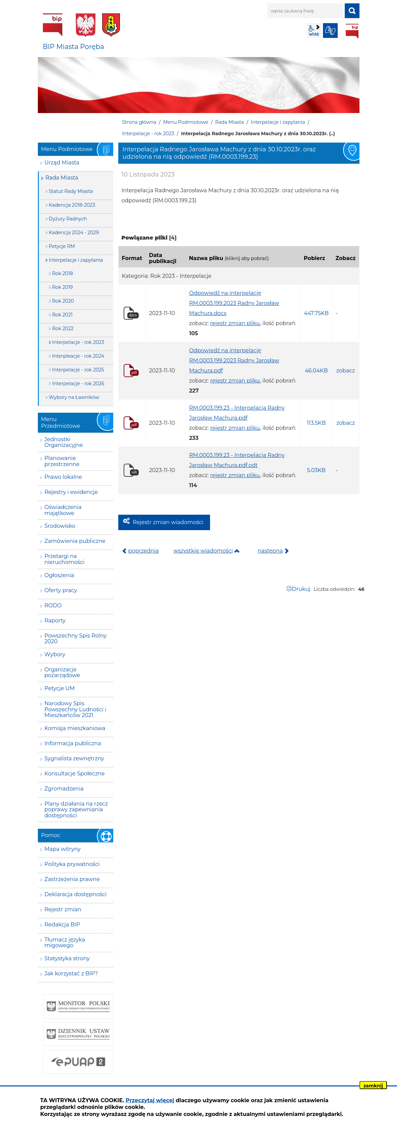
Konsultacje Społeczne (75, 773)
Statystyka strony (67, 958)
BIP (352, 31)
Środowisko (60, 526)
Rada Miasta (229, 122)
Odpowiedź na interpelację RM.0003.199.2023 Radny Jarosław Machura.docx (234, 303)
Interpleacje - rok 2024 (78, 356)
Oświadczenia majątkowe (63, 510)
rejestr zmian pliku (235, 323)
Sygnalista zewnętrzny (74, 758)
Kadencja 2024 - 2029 (74, 232)
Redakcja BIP (62, 924)
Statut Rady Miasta (71, 191)
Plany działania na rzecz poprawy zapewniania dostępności (76, 810)
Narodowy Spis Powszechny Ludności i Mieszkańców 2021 (76, 709)
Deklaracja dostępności (76, 894)
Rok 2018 (62, 273)
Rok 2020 (63, 301)
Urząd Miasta (62, 162)
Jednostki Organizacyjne (64, 442)
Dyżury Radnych (68, 219)
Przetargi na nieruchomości (65, 559)
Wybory (55, 654)
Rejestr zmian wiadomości (168, 522)
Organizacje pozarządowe (62, 672)
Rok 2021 (62, 315)
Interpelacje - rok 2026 (78, 383)
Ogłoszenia (59, 575)
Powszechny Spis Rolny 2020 (76, 638)
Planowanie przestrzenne (62, 461)
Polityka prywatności (72, 864)
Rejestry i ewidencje (71, 492)
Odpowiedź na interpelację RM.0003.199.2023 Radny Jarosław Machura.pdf (234, 360)
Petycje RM (62, 246)
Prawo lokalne (63, 477)
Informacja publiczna (73, 743)
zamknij (373, 1086)
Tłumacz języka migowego (65, 942)
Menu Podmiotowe (185, 122)
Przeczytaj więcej (150, 1100)
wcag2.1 (314, 30)
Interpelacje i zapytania (278, 122)
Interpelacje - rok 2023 (148, 134)
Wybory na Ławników (74, 397)
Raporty (55, 620)
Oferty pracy (61, 590)
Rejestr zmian (63, 909)
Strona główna (139, 122)
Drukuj (301, 589)
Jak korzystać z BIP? (71, 973)
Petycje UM (60, 688)
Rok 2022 (63, 328)
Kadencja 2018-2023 (72, 205)
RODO (53, 605)
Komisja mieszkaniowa (75, 728)
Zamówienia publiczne (75, 541)
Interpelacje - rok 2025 (78, 370)
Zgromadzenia (64, 788)
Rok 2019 (62, 287)
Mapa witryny (63, 849)
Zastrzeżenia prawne (72, 879)
